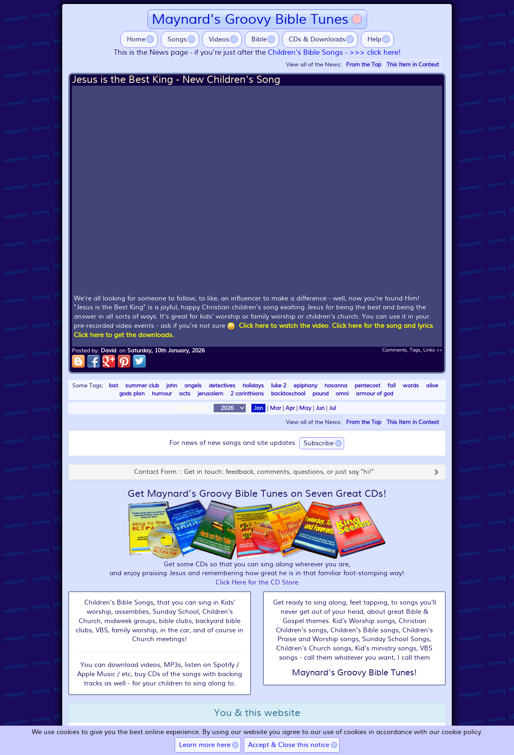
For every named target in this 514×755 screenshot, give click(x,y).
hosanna (335, 385)
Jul (332, 408)
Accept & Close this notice (288, 745)
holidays (253, 385)
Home (136, 39)
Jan (258, 408)
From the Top (363, 64)
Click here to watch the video (283, 326)
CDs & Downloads (317, 39)
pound (320, 393)
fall (392, 385)
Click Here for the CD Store (257, 582)
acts (184, 393)
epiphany (305, 385)
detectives (222, 385)
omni (342, 393)
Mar (275, 408)
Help (374, 39)
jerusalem (210, 393)
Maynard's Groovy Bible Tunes (250, 19)
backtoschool (288, 393)
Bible (259, 39)
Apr (290, 408)
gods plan (132, 393)
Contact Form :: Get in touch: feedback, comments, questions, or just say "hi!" (254, 472)
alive (432, 385)
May (305, 408)
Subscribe (319, 443)
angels (193, 385)
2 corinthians (247, 393)
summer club (142, 385)
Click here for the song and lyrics (382, 326)
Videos (219, 39)
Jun (320, 408)
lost (113, 385)
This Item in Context (413, 64)
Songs (177, 39)
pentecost (367, 385)
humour (162, 393)
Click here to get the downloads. (124, 335)
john (171, 385)
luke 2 (278, 385)
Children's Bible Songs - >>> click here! (334, 52)
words (411, 385)
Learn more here (204, 745)
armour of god (374, 393)
